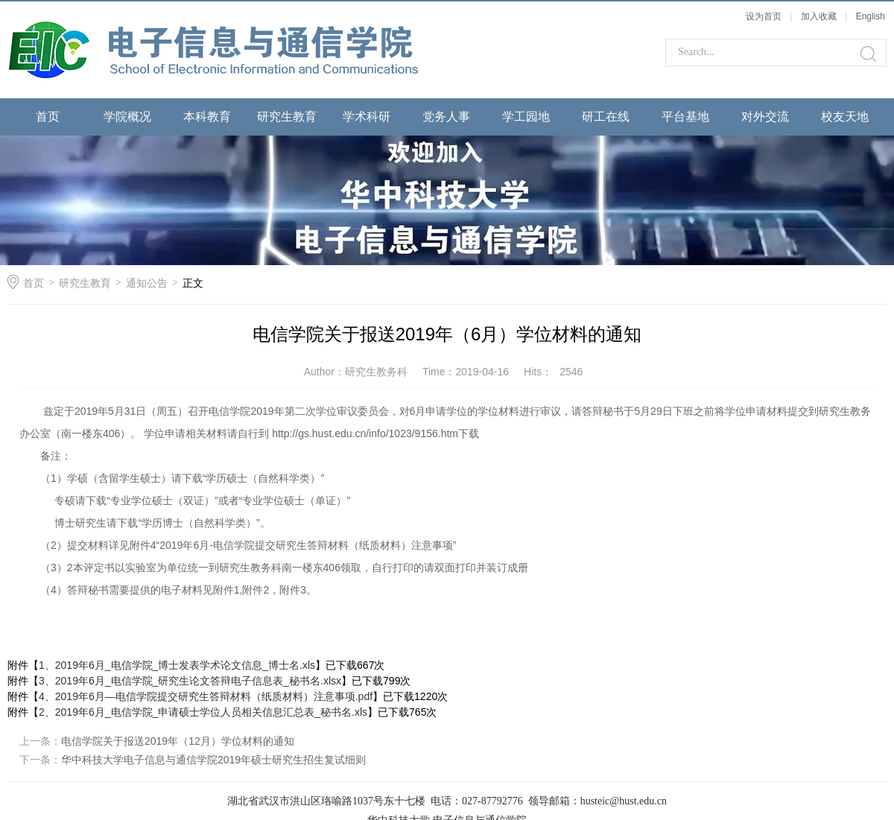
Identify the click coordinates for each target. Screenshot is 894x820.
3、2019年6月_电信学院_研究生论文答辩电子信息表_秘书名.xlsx (190, 681)
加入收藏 (819, 16)
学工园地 (526, 116)
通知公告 (147, 283)
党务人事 (446, 116)
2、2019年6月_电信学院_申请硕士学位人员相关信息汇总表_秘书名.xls (203, 712)
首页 (48, 116)
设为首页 (764, 16)
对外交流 (765, 116)
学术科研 (366, 116)
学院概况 (127, 116)
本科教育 (207, 116)
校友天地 (845, 116)
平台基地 (685, 116)
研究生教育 (287, 116)
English (870, 16)
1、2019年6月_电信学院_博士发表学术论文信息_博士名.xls (177, 665)
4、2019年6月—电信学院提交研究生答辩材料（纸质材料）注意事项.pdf (205, 696)
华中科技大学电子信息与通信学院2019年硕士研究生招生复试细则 (213, 760)
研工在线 (606, 116)
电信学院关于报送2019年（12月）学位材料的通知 (177, 741)
